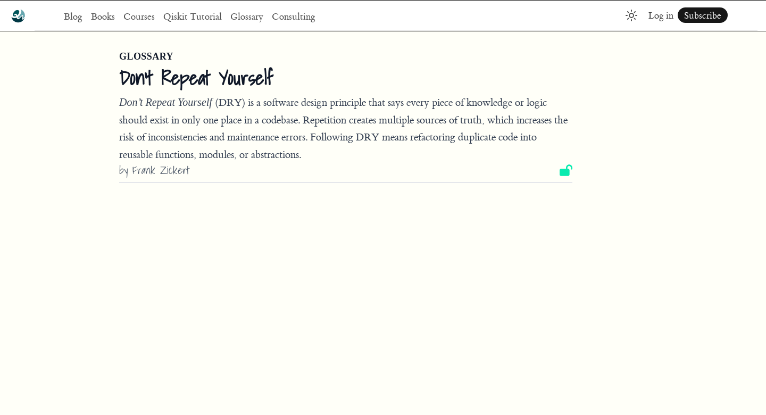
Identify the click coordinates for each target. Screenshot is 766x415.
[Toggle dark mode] (631, 15)
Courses (139, 16)
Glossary (246, 16)
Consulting (293, 16)
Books (103, 16)
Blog (73, 16)
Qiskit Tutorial (192, 16)
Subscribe (702, 15)
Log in (660, 15)
